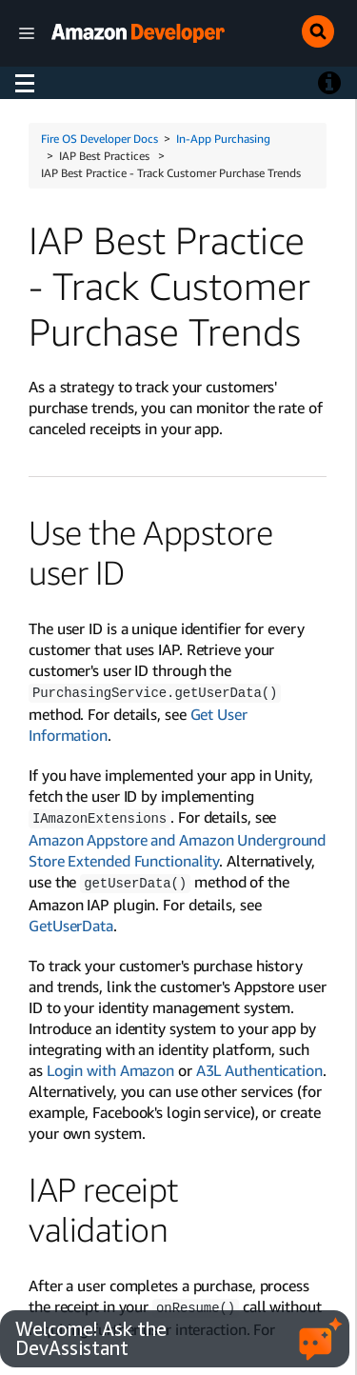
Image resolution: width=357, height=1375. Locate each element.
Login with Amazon (110, 1067)
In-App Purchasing (223, 138)
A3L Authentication (259, 1067)
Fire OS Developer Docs (99, 138)
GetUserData (71, 922)
